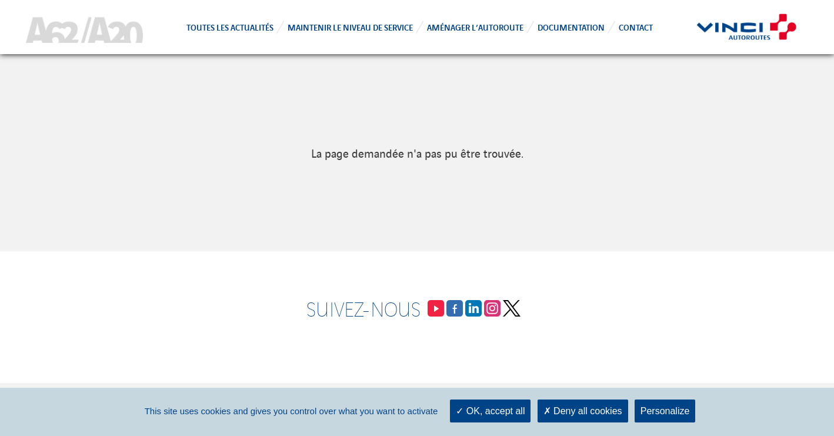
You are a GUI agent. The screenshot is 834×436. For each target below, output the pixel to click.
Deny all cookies (582, 411)
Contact (636, 27)
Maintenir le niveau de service (350, 27)
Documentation (571, 27)
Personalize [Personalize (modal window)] (665, 411)
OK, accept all (490, 411)
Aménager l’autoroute (475, 27)
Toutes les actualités (229, 27)
